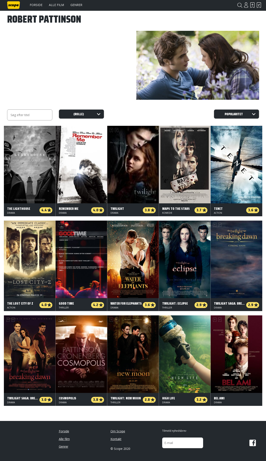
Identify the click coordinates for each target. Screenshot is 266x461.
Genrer (76, 5)
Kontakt (115, 439)
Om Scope (117, 431)
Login (246, 5)
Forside (36, 5)
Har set (259, 5)
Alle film (56, 5)
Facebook (252, 443)
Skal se (252, 5)
